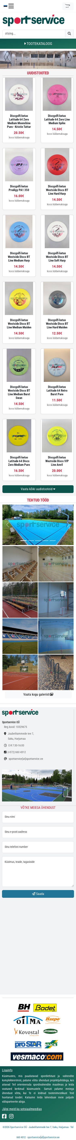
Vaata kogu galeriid (38, 694)
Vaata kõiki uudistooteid (38, 489)
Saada (38, 894)
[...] (24, 540)
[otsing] (33, 33)
